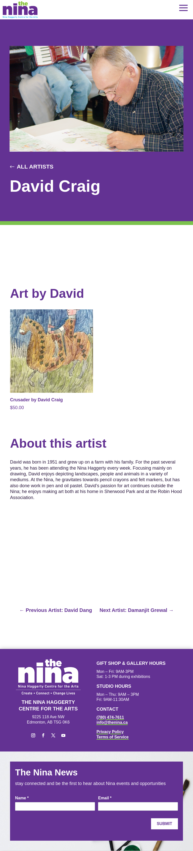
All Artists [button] (35, 166)
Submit (164, 824)
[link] (20, 9)
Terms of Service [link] (112, 737)
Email (104, 798)
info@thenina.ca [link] (112, 723)
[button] (183, 8)
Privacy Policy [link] (110, 732)
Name (22, 798)
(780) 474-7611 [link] (110, 717)
